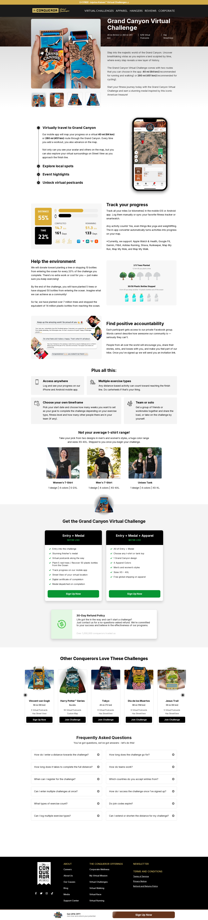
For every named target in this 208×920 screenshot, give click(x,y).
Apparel (122, 10)
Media (67, 894)
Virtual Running (96, 900)
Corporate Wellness (99, 869)
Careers (68, 869)
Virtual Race (95, 894)
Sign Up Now (143, 914)
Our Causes (69, 882)
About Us (68, 875)
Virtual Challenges (99, 10)
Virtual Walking (96, 888)
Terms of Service (141, 876)
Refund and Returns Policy (145, 886)
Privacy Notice (140, 881)
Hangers (136, 10)
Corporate (167, 10)
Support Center (71, 900)
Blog (66, 888)
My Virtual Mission (98, 875)
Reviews (150, 10)
